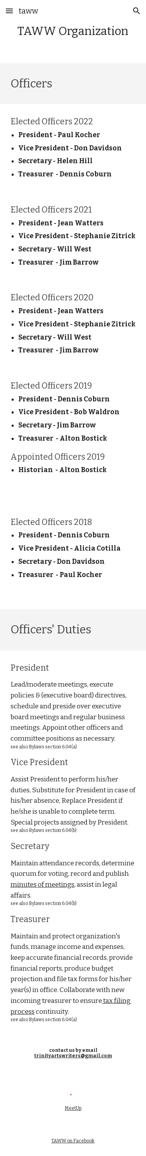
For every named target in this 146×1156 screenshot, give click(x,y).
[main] (73, 32)
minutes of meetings (42, 885)
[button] (9, 10)
